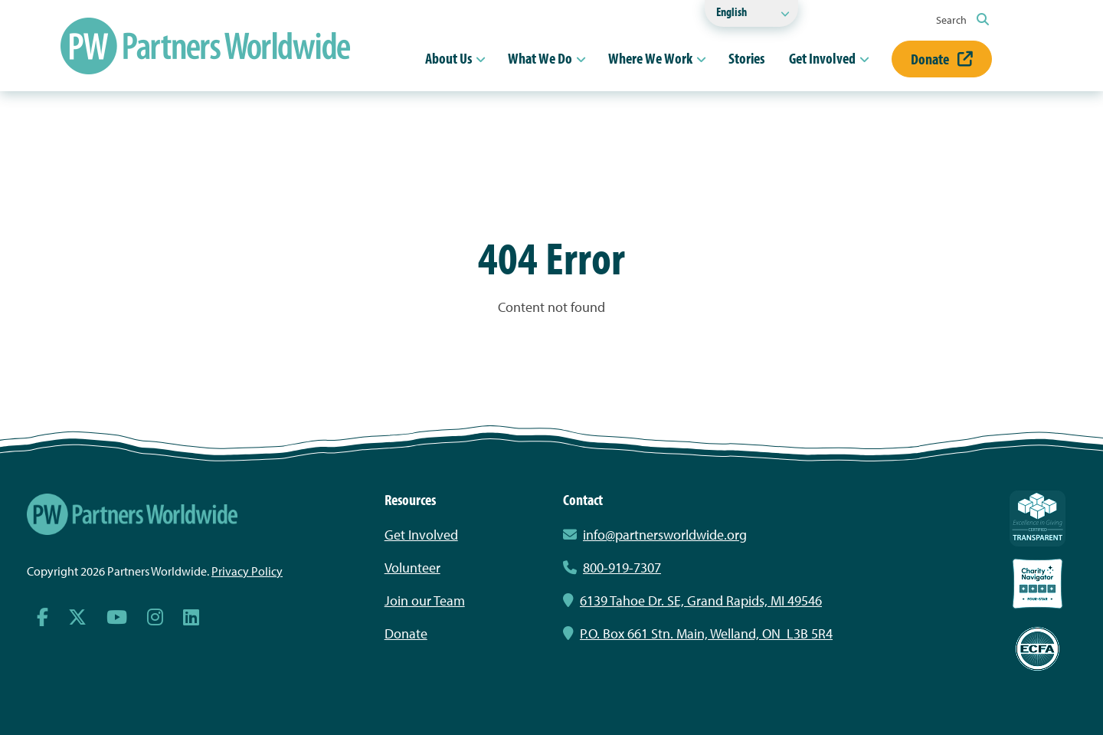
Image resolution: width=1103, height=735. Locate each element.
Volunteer (412, 567)
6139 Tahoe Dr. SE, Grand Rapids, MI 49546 (692, 600)
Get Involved (822, 57)
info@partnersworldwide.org (665, 534)
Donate (942, 58)
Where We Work (650, 57)
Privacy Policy (247, 571)
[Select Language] (751, 13)
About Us (448, 57)
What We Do (540, 57)
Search (962, 20)
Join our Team (425, 600)
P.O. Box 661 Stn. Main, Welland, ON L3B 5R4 (698, 633)
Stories (746, 57)
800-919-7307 (612, 567)
